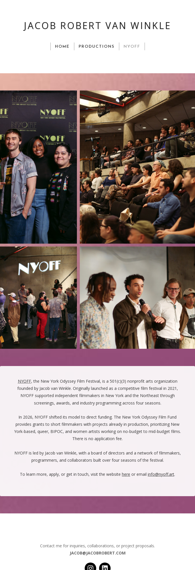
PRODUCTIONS (97, 47)
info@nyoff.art (161, 474)
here (126, 474)
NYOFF (132, 47)
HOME (62, 47)
